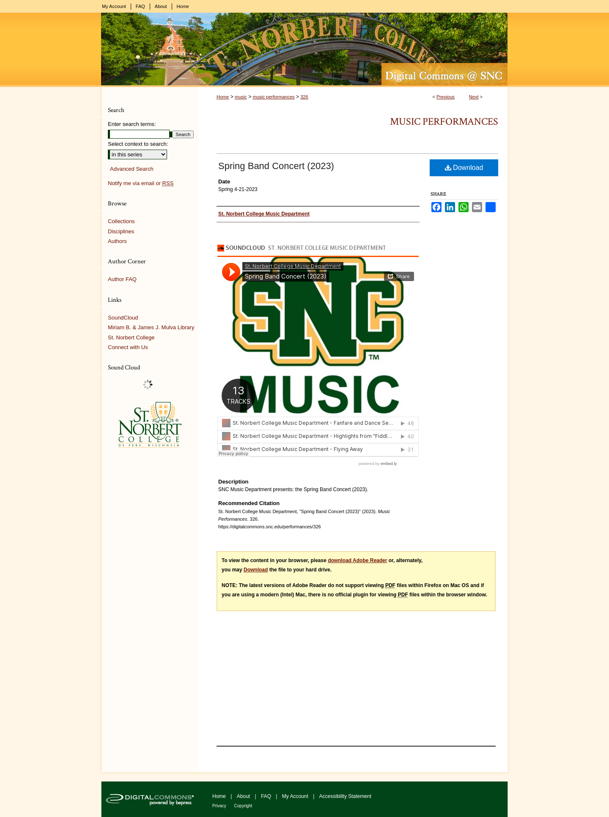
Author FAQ (122, 279)
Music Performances (444, 121)
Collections (121, 221)
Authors (117, 241)
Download (464, 167)
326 (304, 96)
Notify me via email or (140, 183)
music (241, 96)
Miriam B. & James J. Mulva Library (151, 327)
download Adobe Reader (357, 560)
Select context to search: (138, 144)
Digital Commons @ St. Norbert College (304, 50)
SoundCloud (123, 317)
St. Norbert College (131, 337)
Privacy (220, 805)
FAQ (266, 796)
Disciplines (121, 231)
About (244, 796)
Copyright (243, 805)
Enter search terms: (132, 124)
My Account (296, 796)
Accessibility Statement (345, 796)
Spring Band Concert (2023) (276, 166)
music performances (273, 96)
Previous (445, 96)
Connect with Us (128, 347)
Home (223, 96)
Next (474, 96)
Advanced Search (132, 169)
